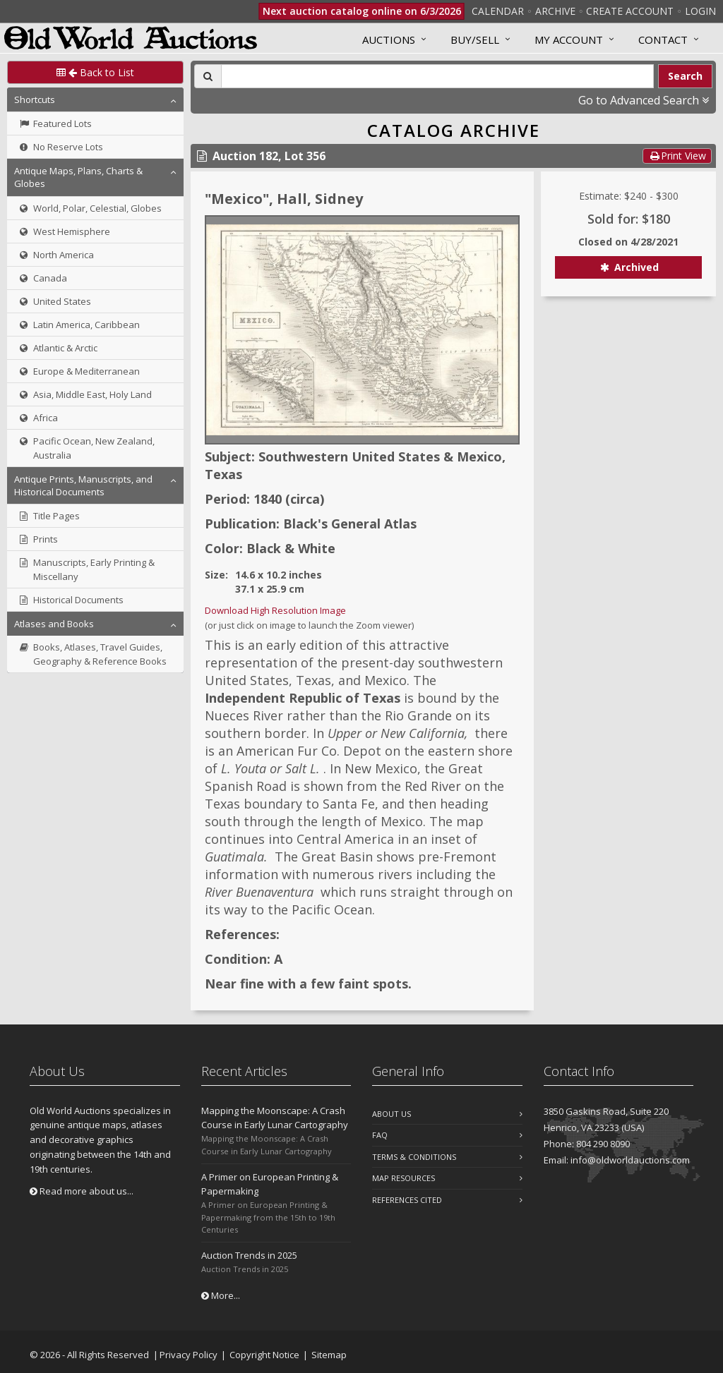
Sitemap (329, 1354)
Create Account (630, 11)
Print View (677, 155)
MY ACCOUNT (568, 39)
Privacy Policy (188, 1354)
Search (685, 76)
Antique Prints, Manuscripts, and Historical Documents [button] (83, 485)
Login (700, 11)
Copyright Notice (264, 1354)
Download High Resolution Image (275, 610)
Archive (555, 11)
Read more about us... (81, 1191)
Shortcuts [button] (34, 99)
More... (220, 1295)
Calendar (498, 11)
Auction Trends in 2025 (249, 1255)
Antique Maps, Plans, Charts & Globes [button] (78, 177)
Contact (663, 39)
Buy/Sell (474, 39)
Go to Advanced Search (643, 100)
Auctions (388, 39)
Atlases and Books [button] (54, 623)
